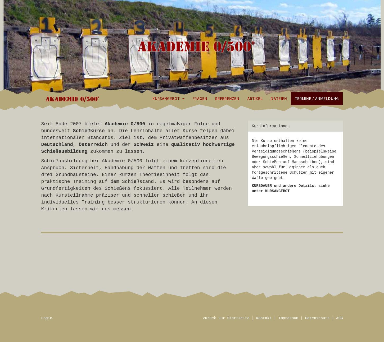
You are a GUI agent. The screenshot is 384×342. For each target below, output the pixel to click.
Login (46, 318)
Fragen (199, 98)
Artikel (255, 98)
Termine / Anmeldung (317, 98)
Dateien (278, 98)
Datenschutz (317, 318)
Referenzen (227, 98)
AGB (339, 318)
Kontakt (264, 318)
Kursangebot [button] (168, 98)
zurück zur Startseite (226, 318)
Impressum (288, 318)
